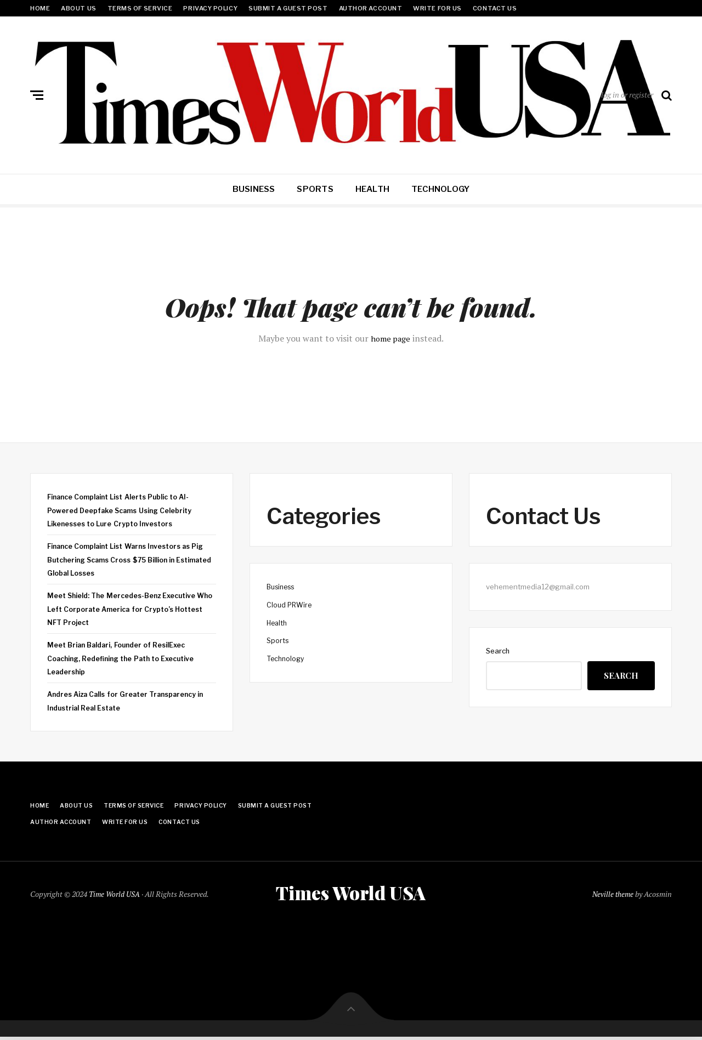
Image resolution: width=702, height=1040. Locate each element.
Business (254, 189)
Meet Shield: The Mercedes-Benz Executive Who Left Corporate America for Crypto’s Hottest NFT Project (126, 609)
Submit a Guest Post (287, 8)
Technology (440, 189)
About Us (78, 8)
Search (497, 650)
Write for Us (437, 8)
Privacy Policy (210, 8)
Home (40, 8)
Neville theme (611, 895)
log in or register (627, 94)
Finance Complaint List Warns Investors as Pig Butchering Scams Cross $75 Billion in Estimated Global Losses (125, 559)
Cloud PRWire (290, 604)
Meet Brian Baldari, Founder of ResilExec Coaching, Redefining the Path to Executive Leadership (125, 658)
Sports (315, 189)
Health (372, 189)
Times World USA (351, 894)
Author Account (371, 8)
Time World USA (115, 895)
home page (390, 338)
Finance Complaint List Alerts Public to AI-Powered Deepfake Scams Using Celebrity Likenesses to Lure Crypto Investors (125, 510)
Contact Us (495, 8)
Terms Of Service (140, 8)
